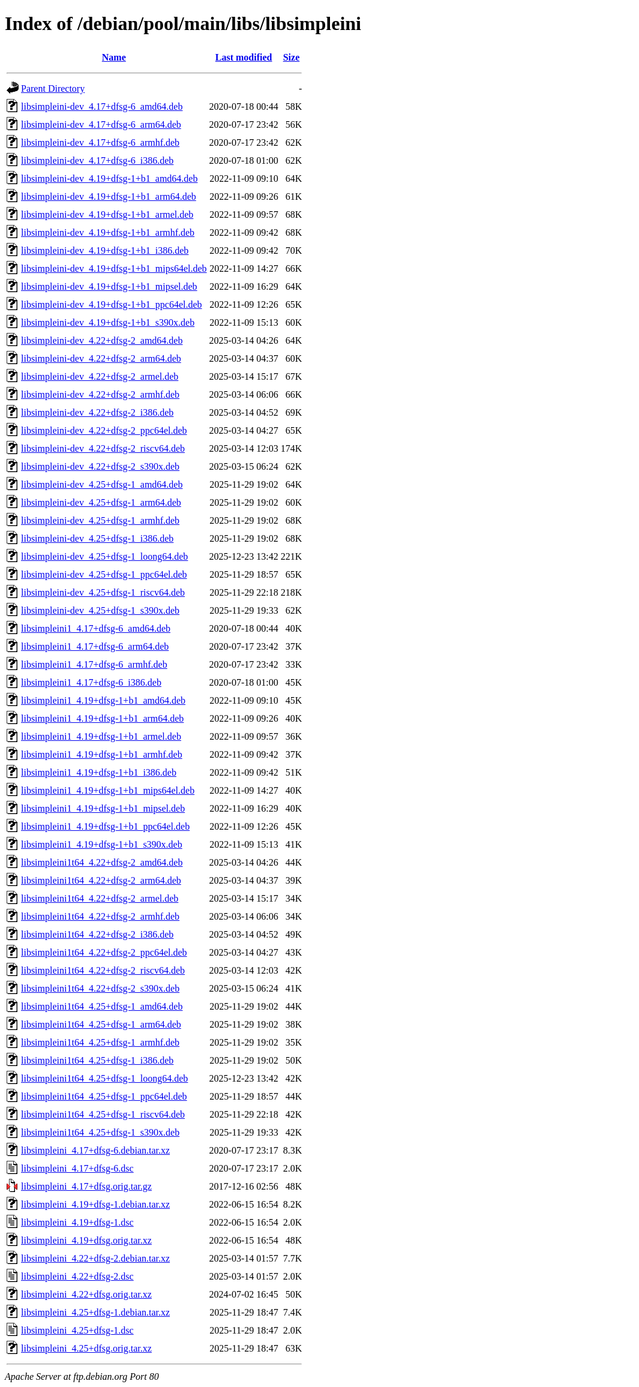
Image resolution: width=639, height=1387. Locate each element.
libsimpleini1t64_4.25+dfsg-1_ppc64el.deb (104, 1096)
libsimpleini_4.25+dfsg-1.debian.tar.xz (95, 1312)
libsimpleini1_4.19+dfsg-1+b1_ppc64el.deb (105, 826)
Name (114, 57)
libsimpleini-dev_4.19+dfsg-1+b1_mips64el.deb (114, 268)
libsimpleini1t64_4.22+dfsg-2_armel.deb (99, 898)
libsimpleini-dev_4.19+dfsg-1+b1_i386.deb (104, 250)
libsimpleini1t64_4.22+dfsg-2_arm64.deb (101, 880)
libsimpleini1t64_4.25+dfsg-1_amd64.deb (101, 1006)
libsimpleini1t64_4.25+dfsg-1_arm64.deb (101, 1024)
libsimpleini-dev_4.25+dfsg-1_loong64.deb (104, 556)
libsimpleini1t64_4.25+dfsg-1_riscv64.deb (103, 1114)
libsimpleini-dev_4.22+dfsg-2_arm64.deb (101, 358)
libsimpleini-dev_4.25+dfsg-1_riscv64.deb (103, 592)
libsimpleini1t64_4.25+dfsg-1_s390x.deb (100, 1132)
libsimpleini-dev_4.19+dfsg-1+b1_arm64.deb (108, 196)
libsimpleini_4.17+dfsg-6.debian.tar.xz (95, 1150)
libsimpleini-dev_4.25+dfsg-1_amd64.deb (101, 484)
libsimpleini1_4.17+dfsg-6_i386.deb (91, 682)
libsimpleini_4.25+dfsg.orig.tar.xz (86, 1348)
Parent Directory (53, 88)
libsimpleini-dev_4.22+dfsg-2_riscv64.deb (103, 448)
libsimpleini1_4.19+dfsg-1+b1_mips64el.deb (107, 790)
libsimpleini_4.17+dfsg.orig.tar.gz (86, 1186)
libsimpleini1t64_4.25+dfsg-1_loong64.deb (104, 1078)
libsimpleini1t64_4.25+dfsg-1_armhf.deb (100, 1042)
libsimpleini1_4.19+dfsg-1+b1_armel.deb (101, 736)
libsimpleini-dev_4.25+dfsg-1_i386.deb (97, 538)
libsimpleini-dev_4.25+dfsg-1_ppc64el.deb (104, 574)
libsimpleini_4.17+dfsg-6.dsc (77, 1168)
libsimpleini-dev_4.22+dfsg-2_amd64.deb (101, 340)
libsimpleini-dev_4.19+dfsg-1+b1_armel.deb (107, 214)
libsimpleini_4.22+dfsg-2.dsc (77, 1276)
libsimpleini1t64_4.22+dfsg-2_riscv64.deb (103, 970)
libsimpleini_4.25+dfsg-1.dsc (77, 1330)
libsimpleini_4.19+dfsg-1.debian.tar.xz (95, 1204)
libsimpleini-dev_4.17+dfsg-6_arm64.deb (101, 124)
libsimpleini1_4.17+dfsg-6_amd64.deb (95, 628)
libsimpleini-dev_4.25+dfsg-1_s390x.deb (100, 610)
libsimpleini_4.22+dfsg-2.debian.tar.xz (95, 1258)
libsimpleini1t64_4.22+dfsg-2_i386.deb (97, 934)
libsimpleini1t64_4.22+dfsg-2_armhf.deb (100, 916)
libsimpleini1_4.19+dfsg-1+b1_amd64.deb (103, 700)
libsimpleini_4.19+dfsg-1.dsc (77, 1222)
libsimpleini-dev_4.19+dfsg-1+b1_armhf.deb (107, 232)
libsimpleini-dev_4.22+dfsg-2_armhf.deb (100, 394)
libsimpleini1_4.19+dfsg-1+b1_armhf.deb (101, 754)
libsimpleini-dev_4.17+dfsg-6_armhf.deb (100, 142)
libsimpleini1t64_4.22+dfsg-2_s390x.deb (100, 988)
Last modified (243, 57)
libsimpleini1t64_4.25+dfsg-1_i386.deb (97, 1060)
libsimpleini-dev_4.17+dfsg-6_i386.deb (97, 160)
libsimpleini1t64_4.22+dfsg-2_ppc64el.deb (104, 952)
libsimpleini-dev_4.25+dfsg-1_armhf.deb (100, 520)
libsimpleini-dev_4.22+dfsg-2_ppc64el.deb (104, 430)
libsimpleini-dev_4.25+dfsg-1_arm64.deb (101, 502)
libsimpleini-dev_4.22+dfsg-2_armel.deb (99, 376)
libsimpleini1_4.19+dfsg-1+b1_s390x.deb (101, 844)
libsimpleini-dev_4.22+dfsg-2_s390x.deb (100, 466)
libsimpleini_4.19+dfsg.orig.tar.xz (86, 1240)
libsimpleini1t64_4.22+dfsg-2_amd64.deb (101, 862)
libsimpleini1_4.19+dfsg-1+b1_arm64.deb (102, 718)
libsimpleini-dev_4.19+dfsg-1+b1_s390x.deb (107, 322)
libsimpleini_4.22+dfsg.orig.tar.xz (86, 1294)
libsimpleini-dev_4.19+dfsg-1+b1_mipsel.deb (109, 286)
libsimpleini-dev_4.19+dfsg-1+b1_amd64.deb (109, 178)
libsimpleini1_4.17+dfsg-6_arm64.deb (95, 646)
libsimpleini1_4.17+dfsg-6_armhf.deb (94, 664)
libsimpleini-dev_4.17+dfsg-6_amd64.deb (101, 106)
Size (291, 57)
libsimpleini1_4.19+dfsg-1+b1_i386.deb (98, 772)
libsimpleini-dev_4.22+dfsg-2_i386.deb (97, 412)
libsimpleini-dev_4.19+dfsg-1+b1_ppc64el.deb (111, 304)
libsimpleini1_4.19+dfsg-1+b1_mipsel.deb (103, 808)
